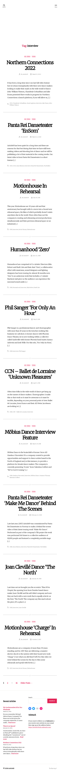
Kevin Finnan (23, 229)
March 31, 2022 (36, 74)
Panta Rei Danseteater (37, 165)
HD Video (27, 56)
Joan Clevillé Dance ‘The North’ (30, 569)
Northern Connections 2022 (30, 65)
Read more (11, 722)
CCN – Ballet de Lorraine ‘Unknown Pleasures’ (30, 374)
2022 (11, 103)
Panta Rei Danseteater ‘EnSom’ (30, 128)
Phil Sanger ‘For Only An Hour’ (30, 310)
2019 (11, 229)
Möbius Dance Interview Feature (30, 434)
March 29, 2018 (36, 443)
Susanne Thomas (45, 475)
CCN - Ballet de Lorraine (20, 411)
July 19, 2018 (36, 197)
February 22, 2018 (37, 514)
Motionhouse (31, 229)
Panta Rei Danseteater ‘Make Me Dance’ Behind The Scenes (30, 502)
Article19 (25, 74)
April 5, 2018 (36, 382)
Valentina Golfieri (15, 477)
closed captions (31, 103)
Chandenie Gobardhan (19, 103)
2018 (11, 287)
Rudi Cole (37, 287)
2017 (11, 667)
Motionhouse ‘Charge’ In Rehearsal (30, 630)
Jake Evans (45, 103)
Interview (39, 103)
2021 (14, 165)
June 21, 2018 (36, 255)
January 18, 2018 (36, 578)
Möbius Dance (35, 475)
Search (30, 696)
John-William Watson (16, 105)
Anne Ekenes (20, 165)
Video (34, 56)
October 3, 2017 (36, 638)
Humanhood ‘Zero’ (29, 249)
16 (17, 682)
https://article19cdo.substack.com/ (39, 726)
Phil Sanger (22, 351)
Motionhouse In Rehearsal (30, 189)
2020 (11, 165)
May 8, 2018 (36, 319)
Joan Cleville (22, 607)
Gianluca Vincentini (18, 475)
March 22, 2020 (36, 137)
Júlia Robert (30, 287)
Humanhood (16, 287)
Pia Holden (47, 165)
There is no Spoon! (9, 725)
